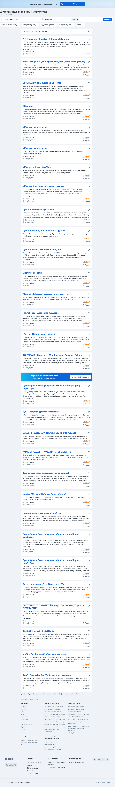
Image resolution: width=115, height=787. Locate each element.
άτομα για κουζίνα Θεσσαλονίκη (53, 717)
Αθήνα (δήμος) (25, 719)
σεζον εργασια (48, 752)
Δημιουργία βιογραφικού (80, 377)
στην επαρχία (48, 742)
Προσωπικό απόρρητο (22, 782)
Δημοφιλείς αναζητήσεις (29, 699)
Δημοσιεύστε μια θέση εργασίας (72, 4)
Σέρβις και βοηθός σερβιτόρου (38, 631)
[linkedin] (107, 759)
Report (86, 54)
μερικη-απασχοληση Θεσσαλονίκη (78, 726)
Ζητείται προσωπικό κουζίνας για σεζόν (43, 584)
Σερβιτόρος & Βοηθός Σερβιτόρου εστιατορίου (47, 675)
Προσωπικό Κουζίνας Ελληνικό (38, 209)
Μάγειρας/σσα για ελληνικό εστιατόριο (43, 186)
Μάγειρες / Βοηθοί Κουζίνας (37, 167)
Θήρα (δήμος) (24, 727)
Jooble (108, 783)
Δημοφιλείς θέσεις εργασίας (29, 740)
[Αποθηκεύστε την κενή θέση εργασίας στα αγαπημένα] (89, 39)
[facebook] (94, 759)
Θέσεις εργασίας (32, 768)
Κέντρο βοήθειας (32, 771)
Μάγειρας (28, 106)
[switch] (89, 31)
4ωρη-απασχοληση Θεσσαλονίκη (78, 719)
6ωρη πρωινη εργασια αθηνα (52, 749)
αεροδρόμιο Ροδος (49, 744)
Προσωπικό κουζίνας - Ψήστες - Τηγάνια (44, 230)
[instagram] (99, 759)
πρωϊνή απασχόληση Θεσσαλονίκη (78, 714)
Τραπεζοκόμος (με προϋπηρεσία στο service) (46, 473)
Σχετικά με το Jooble (34, 762)
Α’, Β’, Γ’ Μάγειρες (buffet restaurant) (41, 411)
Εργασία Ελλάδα (32, 774)
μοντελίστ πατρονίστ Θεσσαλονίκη (54, 747)
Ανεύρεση (107, 19)
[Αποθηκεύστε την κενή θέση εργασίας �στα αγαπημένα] (89, 167)
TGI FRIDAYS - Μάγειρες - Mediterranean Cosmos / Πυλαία (52, 355)
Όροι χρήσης (9, 782)
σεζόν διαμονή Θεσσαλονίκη (76, 717)
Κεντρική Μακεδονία (27, 724)
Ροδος (22, 714)
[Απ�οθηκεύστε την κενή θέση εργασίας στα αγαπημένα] (89, 386)
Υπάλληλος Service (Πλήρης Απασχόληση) (44, 654)
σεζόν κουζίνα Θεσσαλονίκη (52, 711)
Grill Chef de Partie (32, 273)
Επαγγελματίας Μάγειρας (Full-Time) (42, 83)
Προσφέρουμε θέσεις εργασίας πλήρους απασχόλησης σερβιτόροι (51, 387)
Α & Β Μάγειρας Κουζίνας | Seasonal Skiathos (46, 39)
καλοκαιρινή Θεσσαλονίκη (76, 709)
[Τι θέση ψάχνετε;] (20, 19)
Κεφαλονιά (24, 717)
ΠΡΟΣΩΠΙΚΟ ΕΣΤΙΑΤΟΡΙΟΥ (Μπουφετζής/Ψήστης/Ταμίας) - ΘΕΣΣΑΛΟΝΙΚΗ (53, 607)
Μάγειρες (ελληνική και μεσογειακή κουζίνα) (46, 294)
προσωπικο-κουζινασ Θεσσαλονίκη (54, 719)
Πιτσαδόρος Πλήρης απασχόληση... (41, 313)
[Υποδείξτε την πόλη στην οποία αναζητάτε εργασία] (60, 19)
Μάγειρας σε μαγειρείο (35, 127)
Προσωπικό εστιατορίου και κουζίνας (42, 249)
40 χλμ (75, 19)
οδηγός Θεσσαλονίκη (74, 733)
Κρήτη (22, 711)
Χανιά (22, 722)
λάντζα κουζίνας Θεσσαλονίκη (53, 706)
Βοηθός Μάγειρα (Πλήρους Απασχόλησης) (44, 494)
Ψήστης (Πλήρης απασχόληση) (39, 334)
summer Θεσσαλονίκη (74, 711)
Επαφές (29, 765)
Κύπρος (23, 729)
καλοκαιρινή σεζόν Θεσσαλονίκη (78, 706)
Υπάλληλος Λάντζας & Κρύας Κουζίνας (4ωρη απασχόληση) (54, 61)
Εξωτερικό (24, 706)
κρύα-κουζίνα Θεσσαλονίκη (52, 709)
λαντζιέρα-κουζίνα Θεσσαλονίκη (54, 722)
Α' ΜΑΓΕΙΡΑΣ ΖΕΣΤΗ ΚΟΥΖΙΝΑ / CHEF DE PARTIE (47, 451)
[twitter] (103, 759)
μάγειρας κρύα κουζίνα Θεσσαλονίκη (55, 714)
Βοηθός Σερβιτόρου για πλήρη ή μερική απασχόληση (49, 433)
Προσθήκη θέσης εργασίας (56, 767)
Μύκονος (23, 709)
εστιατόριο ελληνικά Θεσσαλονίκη (54, 727)
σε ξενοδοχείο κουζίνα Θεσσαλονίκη (55, 724)
